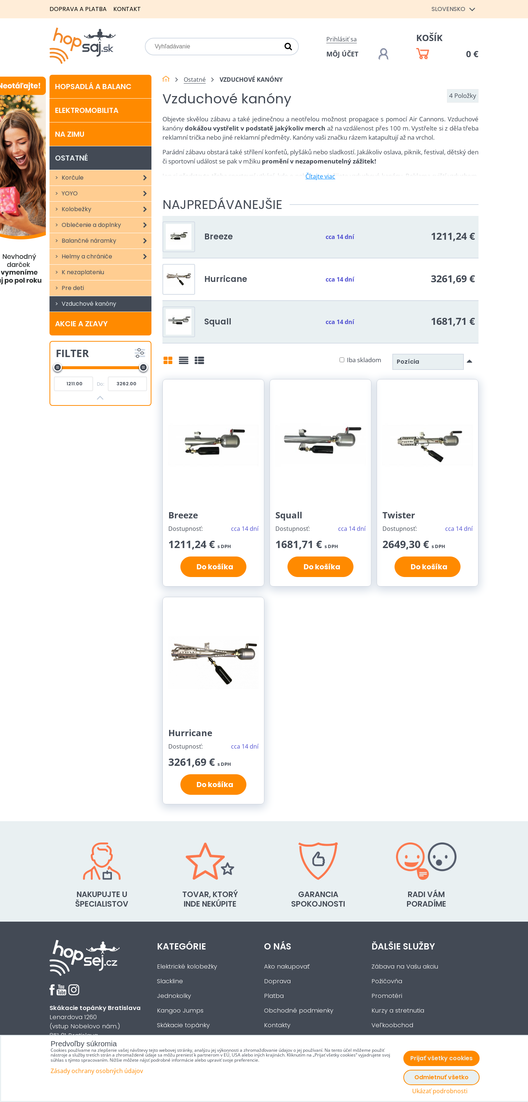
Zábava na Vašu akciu (404, 966)
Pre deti (72, 288)
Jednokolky (174, 996)
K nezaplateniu (82, 272)
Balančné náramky (105, 241)
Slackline (170, 981)
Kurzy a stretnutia (397, 1010)
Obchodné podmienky (298, 1010)
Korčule (105, 177)
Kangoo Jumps (180, 1010)
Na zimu (69, 134)
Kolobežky (105, 209)
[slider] (57, 367)
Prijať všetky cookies (441, 1058)
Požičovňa (386, 981)
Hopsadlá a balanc (93, 86)
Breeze (218, 236)
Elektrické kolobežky (187, 966)
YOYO (105, 193)
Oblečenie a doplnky (105, 225)
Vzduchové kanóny (88, 304)
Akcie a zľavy (81, 324)
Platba (274, 996)
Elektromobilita (86, 110)
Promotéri (386, 996)
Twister (398, 515)
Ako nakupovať (286, 966)
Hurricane (225, 279)
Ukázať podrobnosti (439, 1091)
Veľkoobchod (392, 1025)
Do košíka (213, 567)
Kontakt (127, 9)
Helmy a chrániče (105, 256)
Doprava (277, 981)
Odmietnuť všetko (441, 1077)
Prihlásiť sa (341, 39)
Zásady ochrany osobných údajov (97, 1071)
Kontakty (277, 1025)
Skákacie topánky (183, 1025)
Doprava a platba (78, 9)
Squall (217, 321)
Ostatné (71, 158)
